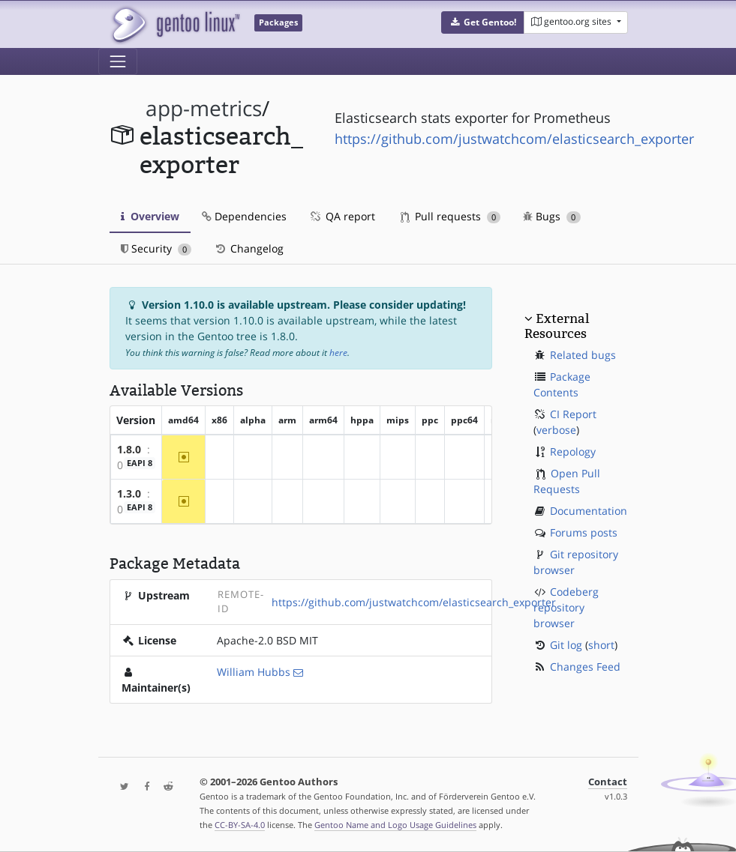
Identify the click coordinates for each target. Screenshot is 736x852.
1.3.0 (129, 493)
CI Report (573, 414)
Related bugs (583, 355)
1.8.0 (129, 449)
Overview (150, 216)
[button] (482, 22)
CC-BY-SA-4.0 (240, 824)
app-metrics (204, 108)
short (601, 645)
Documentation (588, 511)
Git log (566, 645)
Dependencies (244, 216)
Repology (573, 451)
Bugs (552, 216)
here (338, 352)
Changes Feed (585, 666)
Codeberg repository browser (566, 607)
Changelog (249, 248)
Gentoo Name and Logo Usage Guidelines (395, 824)
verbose (556, 430)
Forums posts (583, 532)
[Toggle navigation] (117, 61)
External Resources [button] (556, 326)
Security (156, 248)
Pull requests (451, 216)
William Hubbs (253, 672)
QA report (342, 216)
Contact (607, 782)
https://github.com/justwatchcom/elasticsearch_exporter (514, 139)
